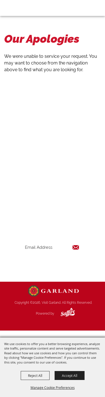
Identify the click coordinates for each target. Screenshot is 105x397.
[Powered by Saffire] (64, 313)
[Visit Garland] (20, 8)
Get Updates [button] (52, 265)
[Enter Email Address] (52, 247)
